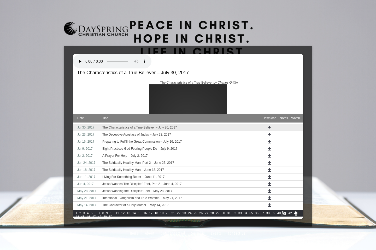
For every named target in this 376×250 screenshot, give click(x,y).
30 (223, 213)
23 (184, 213)
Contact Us (237, 233)
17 (150, 213)
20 (167, 213)
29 (217, 213)
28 (212, 213)
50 (110, 217)
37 (262, 213)
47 (94, 217)
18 (156, 213)
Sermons (198, 233)
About (150, 233)
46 (88, 217)
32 (234, 213)
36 (256, 213)
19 (161, 213)
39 (273, 213)
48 (99, 217)
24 (189, 213)
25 (195, 213)
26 (201, 213)
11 (117, 213)
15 (139, 213)
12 (123, 213)
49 (105, 217)
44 (77, 217)
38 (267, 213)
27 (206, 213)
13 (128, 213)
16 (145, 213)
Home (134, 233)
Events (216, 233)
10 (111, 213)
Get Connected (173, 233)
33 (240, 213)
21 (173, 213)
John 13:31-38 (148, 82)
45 (82, 217)
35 (251, 213)
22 (178, 213)
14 (134, 213)
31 (229, 213)
